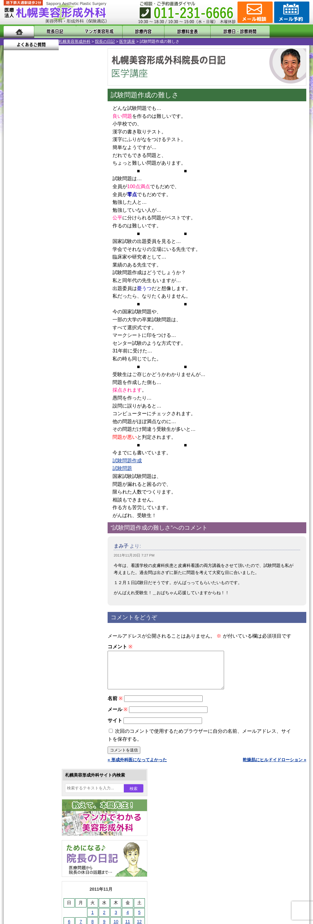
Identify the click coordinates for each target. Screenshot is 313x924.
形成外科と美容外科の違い (41, 770)
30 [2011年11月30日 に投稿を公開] (49, 228)
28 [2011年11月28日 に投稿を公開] (26, 228)
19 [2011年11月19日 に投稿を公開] (84, 210)
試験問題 (122, 468)
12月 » (33, 240)
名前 (115, 705)
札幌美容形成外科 (19, 41)
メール (117, 716)
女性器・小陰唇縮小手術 (48, 560)
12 (57, 286)
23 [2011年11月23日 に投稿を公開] (49, 219)
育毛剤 (31, 659)
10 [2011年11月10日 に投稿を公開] (60, 201)
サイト (115, 727)
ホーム (19, 31)
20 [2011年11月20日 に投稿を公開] (14, 219)
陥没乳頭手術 (37, 549)
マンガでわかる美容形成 (92, 31)
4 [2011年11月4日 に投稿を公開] (73, 191)
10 (45, 286)
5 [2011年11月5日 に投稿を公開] (84, 191)
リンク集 (24, 825)
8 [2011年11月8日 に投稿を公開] (37, 201)
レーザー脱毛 (37, 626)
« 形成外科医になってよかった (137, 767)
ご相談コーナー (254, 12)
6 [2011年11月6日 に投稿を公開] (14, 201)
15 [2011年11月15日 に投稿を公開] (37, 210)
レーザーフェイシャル (45, 637)
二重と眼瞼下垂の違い (37, 582)
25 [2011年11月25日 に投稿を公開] (72, 219)
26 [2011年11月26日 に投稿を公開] (84, 219)
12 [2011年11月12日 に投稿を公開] (84, 201)
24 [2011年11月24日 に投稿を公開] (60, 219)
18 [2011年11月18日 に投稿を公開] (72, 210)
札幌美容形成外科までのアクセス (48, 781)
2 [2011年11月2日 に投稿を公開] (49, 191)
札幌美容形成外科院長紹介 (41, 814)
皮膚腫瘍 (33, 692)
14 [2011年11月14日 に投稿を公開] (26, 210)
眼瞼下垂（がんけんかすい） (52, 538)
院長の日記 (50, 41)
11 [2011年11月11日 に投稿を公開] (72, 201)
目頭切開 (33, 703)
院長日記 (52, 31)
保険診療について (33, 803)
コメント (120, 646)
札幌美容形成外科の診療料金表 (45, 792)
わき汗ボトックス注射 (45, 604)
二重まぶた (35, 571)
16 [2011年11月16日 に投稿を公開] (49, 210)
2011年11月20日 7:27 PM (134, 555)
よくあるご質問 (281, 31)
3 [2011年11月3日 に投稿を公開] (61, 191)
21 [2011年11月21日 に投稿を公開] (26, 219)
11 (51, 286)
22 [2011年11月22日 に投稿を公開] (37, 219)
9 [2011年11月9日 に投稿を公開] (49, 201)
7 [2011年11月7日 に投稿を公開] (26, 201)
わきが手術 (46, 593)
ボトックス (35, 714)
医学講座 (72, 41)
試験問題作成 (127, 460)
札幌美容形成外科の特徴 (39, 759)
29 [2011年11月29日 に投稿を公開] (37, 228)
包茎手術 (33, 681)
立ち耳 (31, 615)
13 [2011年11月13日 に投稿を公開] (14, 210)
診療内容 (132, 31)
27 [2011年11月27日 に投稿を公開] (14, 228)
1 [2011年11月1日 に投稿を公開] (37, 191)
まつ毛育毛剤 (37, 670)
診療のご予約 (291, 12)
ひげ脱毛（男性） (41, 648)
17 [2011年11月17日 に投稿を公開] (60, 210)
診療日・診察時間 (223, 31)
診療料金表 (171, 31)
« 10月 (14, 240)
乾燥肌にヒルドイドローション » (274, 767)
